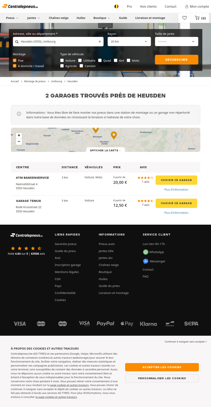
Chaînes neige (59, 18)
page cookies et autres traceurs (69, 385)
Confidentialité (65, 293)
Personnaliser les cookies (162, 378)
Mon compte (196, 6)
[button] (19, 136)
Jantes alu (105, 258)
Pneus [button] (12, 18)
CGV (58, 279)
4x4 (121, 60)
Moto (135, 60)
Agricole (71, 66)
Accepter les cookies (161, 367)
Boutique (102, 18)
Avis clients (148, 6)
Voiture (70, 60)
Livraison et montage (150, 18)
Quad (107, 60)
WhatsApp (153, 252)
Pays (58, 286)
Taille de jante (165, 34)
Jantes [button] (34, 18)
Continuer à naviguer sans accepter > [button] (186, 341)
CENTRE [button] (22, 167)
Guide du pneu (65, 251)
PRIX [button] (117, 167)
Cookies (60, 300)
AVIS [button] (143, 167)
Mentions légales (67, 272)
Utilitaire (89, 60)
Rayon (112, 34)
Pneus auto (107, 244)
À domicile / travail (31, 66)
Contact (171, 6)
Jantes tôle (106, 251)
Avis (57, 258)
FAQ (146, 276)
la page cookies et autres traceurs (56, 397)
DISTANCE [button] (70, 167)
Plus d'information (176, 189)
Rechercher (176, 59)
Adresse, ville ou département (34, 34)
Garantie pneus (66, 244)
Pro (129, 6)
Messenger (154, 261)
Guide (123, 18)
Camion (90, 66)
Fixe (21, 60)
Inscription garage (68, 265)
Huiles (81, 18)
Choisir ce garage (176, 180)
